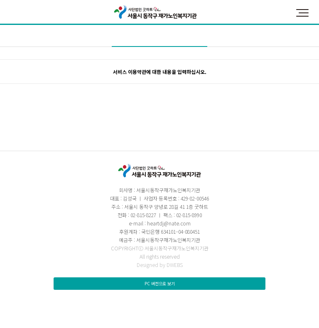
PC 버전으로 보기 (160, 283)
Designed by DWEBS (160, 264)
